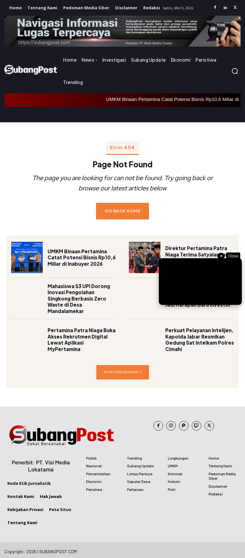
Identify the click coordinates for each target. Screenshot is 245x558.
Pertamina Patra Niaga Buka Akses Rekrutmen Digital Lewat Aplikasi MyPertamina (81, 336)
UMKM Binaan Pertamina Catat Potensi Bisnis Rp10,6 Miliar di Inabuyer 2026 (80, 254)
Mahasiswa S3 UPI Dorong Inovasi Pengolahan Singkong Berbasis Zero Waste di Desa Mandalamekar (82, 295)
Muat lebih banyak (122, 369)
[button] (235, 71)
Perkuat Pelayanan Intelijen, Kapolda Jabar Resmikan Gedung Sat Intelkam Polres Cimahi (198, 336)
